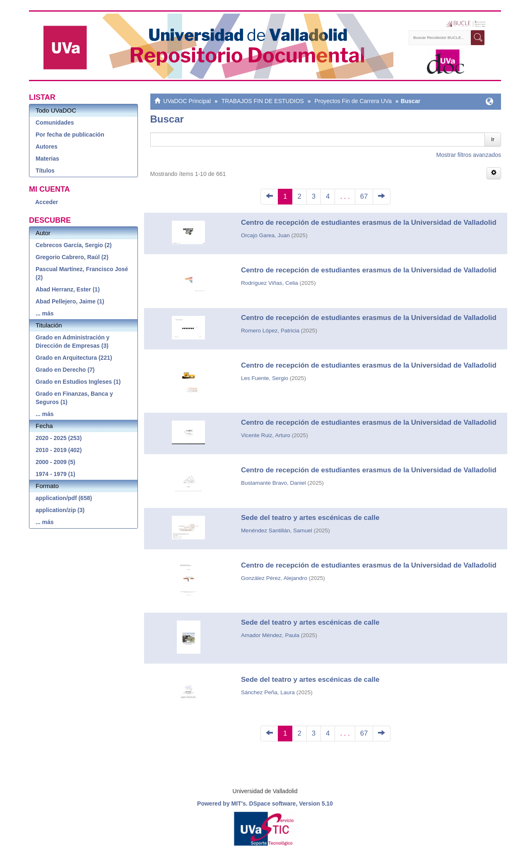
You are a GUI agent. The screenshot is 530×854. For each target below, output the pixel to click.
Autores (47, 146)
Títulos (45, 170)
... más (45, 313)
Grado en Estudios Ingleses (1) (78, 381)
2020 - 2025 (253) (59, 438)
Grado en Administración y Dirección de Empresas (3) (72, 341)
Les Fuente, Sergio (264, 378)
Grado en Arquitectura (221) (74, 357)
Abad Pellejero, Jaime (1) (70, 301)
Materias (47, 158)
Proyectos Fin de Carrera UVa (352, 101)
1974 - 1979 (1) (55, 474)
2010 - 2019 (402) (59, 450)
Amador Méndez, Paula (270, 635)
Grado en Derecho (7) (65, 369)
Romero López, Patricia (270, 330)
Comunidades (55, 122)
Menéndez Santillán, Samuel (276, 530)
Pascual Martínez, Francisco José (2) (82, 273)
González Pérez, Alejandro (274, 578)
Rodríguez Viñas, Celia (269, 283)
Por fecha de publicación (70, 134)
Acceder (46, 202)
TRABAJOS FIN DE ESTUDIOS (263, 101)
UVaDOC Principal (187, 101)
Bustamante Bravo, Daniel (273, 483)
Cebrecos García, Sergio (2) (74, 245)
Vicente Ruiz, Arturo (265, 435)
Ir (492, 139)
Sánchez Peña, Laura (268, 692)
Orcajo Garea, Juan (265, 235)
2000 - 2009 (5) (55, 462)
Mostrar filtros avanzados (468, 155)
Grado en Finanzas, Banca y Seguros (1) (74, 397)
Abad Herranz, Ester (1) (68, 289)
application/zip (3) (60, 510)
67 (364, 196)
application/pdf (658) (64, 498)
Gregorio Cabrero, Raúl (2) (72, 257)
